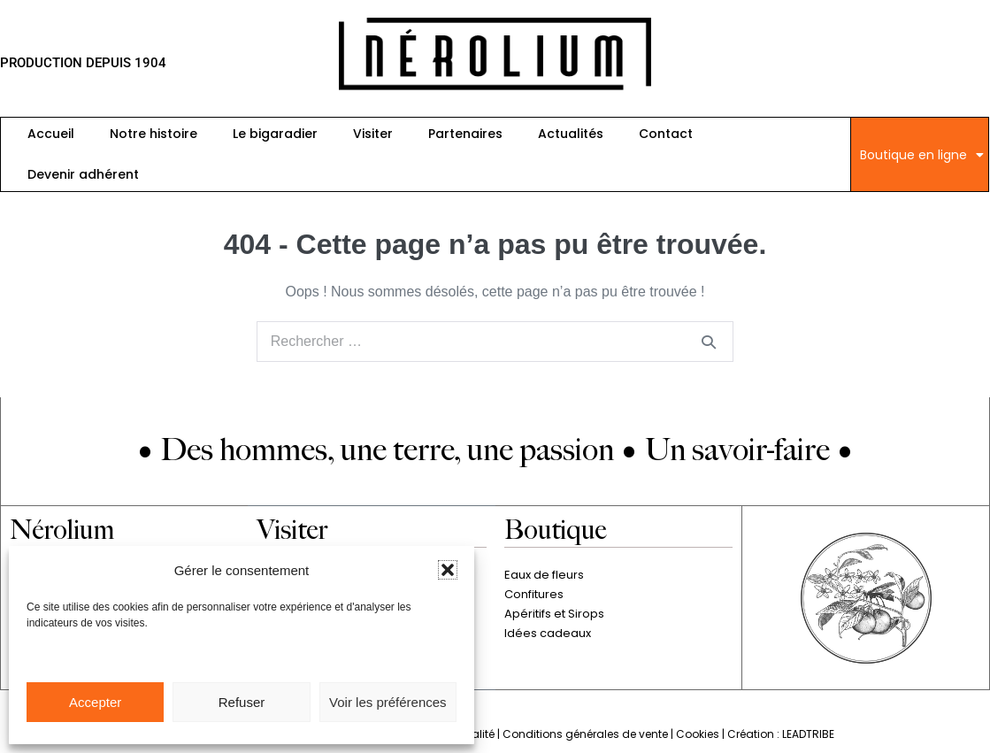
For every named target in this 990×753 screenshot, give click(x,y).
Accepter (95, 702)
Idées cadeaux (547, 633)
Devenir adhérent (83, 174)
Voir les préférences (388, 702)
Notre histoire (153, 133)
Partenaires (465, 133)
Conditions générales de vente (585, 733)
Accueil (50, 133)
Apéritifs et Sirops (554, 613)
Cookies (697, 733)
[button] (448, 570)
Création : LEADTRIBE (780, 733)
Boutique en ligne (922, 155)
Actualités (570, 133)
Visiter (373, 133)
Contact (666, 133)
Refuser (242, 702)
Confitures (534, 594)
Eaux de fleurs (544, 574)
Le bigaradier (275, 133)
